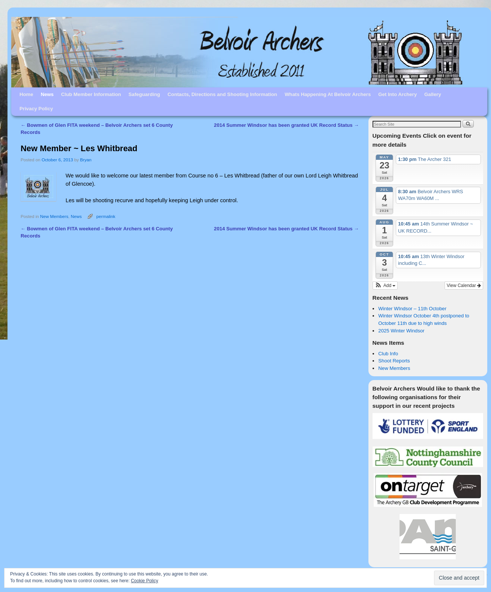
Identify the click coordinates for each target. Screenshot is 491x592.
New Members (54, 216)
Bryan (86, 159)
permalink (105, 216)
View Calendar (464, 285)
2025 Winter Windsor (401, 331)
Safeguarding (144, 94)
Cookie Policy (144, 580)
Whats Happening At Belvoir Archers (327, 94)
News (47, 94)
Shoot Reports (394, 361)
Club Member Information (91, 94)
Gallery (432, 94)
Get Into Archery (397, 94)
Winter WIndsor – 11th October (412, 308)
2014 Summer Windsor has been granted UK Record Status (286, 125)
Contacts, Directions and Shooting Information (222, 94)
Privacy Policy (36, 108)
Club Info (388, 353)
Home (26, 94)
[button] (385, 285)
